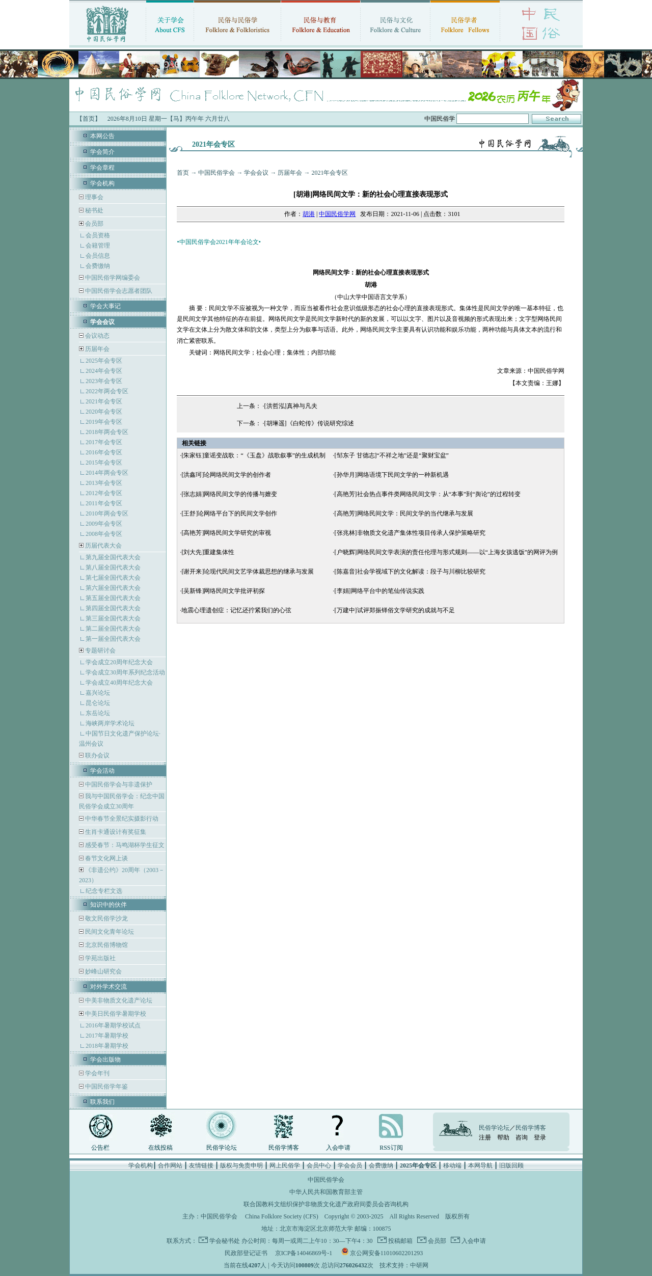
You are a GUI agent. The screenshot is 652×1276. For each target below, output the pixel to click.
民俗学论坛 (221, 1147)
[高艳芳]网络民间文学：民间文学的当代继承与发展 (404, 513)
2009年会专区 (104, 523)
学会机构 (102, 183)
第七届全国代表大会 (113, 577)
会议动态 (97, 335)
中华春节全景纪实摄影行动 (121, 818)
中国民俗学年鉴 (106, 1086)
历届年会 (97, 348)
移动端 (452, 1165)
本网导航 (480, 1165)
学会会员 (350, 1165)
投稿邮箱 (400, 1240)
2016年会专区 (104, 452)
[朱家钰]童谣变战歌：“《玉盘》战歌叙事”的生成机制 (253, 455)
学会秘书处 (224, 1240)
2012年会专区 (104, 493)
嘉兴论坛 (98, 692)
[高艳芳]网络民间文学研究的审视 (226, 532)
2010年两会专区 (107, 513)
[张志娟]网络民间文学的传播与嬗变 (229, 494)
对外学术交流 (108, 986)
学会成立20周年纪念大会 (119, 662)
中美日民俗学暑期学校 (115, 1013)
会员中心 (319, 1165)
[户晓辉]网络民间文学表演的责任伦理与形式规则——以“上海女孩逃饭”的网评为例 (446, 552)
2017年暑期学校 (107, 1035)
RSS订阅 (390, 1147)
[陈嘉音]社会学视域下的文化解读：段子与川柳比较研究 (410, 571)
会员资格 (98, 235)
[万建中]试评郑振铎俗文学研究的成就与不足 (395, 610)
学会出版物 (105, 1059)
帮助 (503, 1137)
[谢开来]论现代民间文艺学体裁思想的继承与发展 (247, 571)
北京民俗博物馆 (106, 944)
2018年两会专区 (107, 432)
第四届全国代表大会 (113, 608)
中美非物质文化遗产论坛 (118, 1000)
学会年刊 (97, 1073)
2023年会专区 (104, 381)
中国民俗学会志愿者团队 (118, 290)
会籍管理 (98, 245)
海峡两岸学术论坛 (110, 723)
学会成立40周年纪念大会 (119, 682)
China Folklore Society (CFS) (281, 1216)
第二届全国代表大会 (113, 628)
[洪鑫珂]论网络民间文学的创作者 (226, 474)
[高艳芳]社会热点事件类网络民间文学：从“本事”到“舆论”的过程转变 (428, 494)
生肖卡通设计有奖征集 (115, 831)
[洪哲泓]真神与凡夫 (290, 406)
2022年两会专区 (107, 391)
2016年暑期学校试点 (113, 1025)
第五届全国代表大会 (113, 598)
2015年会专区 (104, 462)
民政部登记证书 (246, 1253)
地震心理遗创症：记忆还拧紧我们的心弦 (236, 610)
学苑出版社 (100, 958)
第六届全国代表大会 (113, 587)
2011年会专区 (104, 503)
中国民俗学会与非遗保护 (118, 784)
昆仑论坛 (98, 703)
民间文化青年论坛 (109, 931)
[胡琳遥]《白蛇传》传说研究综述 (309, 423)
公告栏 (100, 1147)
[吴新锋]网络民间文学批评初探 (223, 590)
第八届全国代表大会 (113, 567)
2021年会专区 (104, 401)
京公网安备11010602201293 (386, 1253)
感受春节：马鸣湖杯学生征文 (124, 845)
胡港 (309, 214)
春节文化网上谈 (106, 858)
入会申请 (338, 1147)
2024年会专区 (104, 370)
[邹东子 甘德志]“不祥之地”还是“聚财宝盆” (392, 455)
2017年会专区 (104, 442)
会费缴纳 (98, 265)
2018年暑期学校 (107, 1045)
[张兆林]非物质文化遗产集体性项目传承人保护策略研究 (410, 532)
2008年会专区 (104, 533)
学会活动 (102, 770)
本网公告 (102, 136)
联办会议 (97, 755)
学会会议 (256, 172)
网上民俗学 (284, 1165)
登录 (540, 1137)
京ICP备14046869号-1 (304, 1253)
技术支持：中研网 (403, 1265)
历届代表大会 (103, 545)
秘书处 (93, 210)
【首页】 (88, 118)
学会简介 (102, 151)
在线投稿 (160, 1147)
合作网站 (170, 1165)
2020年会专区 (104, 411)
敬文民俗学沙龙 (106, 918)
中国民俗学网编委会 (112, 277)
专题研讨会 (100, 650)
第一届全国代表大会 (113, 638)
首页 (183, 172)
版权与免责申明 (241, 1165)
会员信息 (98, 255)
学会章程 (102, 167)
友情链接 (201, 1165)
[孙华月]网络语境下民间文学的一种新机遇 (392, 474)
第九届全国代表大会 (113, 557)
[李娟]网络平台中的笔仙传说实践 (379, 590)
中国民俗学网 (337, 214)
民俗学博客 (283, 1147)
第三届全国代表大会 (113, 618)
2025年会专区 (104, 360)
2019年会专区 (104, 421)
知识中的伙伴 (108, 904)
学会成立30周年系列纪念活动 (125, 672)
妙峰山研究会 (103, 971)
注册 (485, 1137)
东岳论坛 (98, 713)
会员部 (94, 223)
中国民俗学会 (216, 172)
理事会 (93, 197)
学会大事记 (105, 306)
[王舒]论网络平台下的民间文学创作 (229, 513)
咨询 (521, 1137)
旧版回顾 (511, 1165)
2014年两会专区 (107, 472)
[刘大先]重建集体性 (207, 552)
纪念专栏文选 (104, 890)
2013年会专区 (104, 482)
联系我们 (102, 1101)
